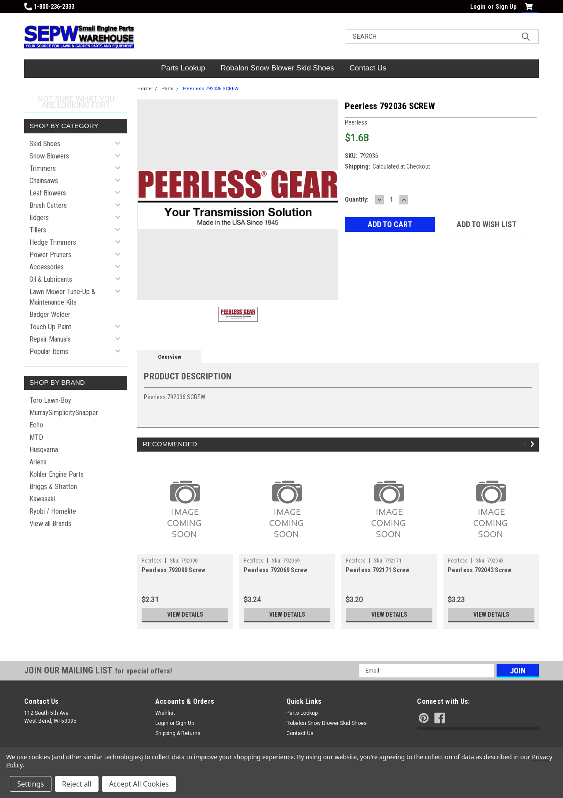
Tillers (37, 230)
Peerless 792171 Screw (377, 570)
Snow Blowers (49, 156)
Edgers (39, 217)
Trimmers (42, 168)
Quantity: (357, 199)
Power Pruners (50, 254)
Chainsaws (43, 181)
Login (478, 6)
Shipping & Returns (178, 733)
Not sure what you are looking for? (75, 102)
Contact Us (368, 68)
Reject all (76, 784)
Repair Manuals (50, 339)
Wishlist (165, 713)
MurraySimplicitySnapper (63, 412)
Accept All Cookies (139, 784)
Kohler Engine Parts (56, 474)
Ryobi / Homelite (52, 511)
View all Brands (50, 523)
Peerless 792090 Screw (173, 570)
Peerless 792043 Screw (479, 570)
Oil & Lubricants (50, 279)
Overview (169, 356)
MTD (36, 437)
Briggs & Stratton (53, 486)
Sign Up (506, 6)
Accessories (46, 267)
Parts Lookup (183, 68)
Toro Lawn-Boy (50, 400)
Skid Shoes (44, 144)
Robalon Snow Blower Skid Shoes (277, 68)
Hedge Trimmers (52, 242)
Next (533, 444)
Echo (36, 425)
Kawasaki (42, 499)
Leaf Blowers (47, 193)
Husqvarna (43, 449)
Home (144, 89)
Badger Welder (49, 314)
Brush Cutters (48, 205)
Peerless (151, 561)
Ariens (38, 462)
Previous (526, 444)
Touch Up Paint (50, 327)
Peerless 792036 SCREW (211, 89)
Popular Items (48, 351)
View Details (185, 614)
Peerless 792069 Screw (275, 570)
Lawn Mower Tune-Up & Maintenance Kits (62, 296)
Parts (167, 89)
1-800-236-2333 (49, 7)
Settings (30, 784)
